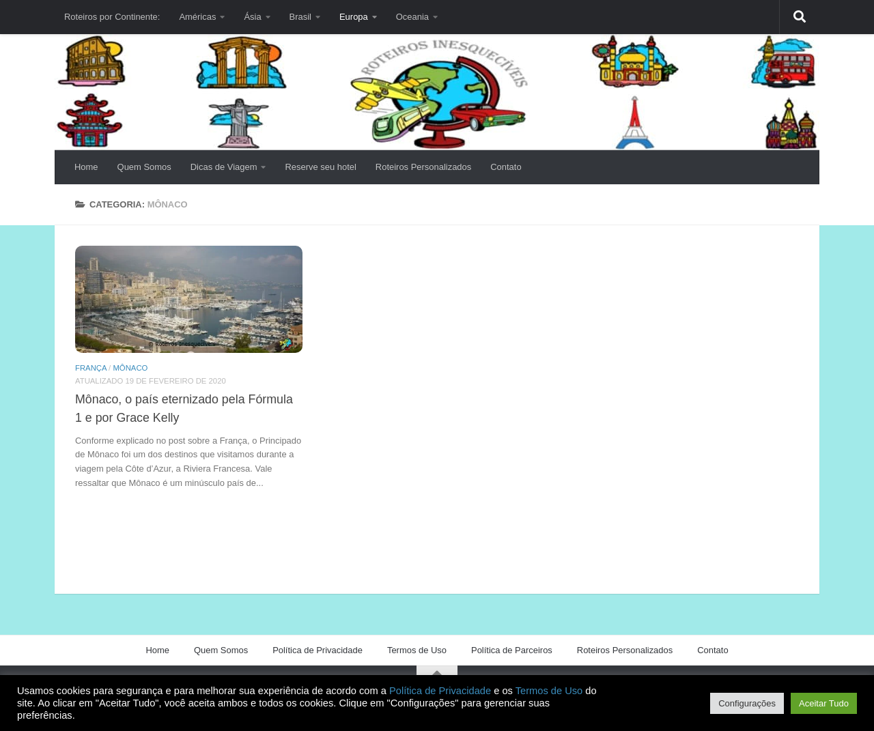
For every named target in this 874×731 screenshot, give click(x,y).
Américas (197, 17)
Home (86, 167)
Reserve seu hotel (320, 167)
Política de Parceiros (511, 650)
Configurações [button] (747, 703)
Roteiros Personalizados (423, 167)
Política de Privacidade (317, 650)
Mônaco (130, 368)
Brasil (300, 17)
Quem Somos (144, 167)
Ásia (252, 17)
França (91, 368)
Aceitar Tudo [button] (824, 703)
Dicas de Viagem (224, 167)
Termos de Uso (417, 650)
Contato (505, 167)
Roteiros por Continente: (112, 17)
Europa (353, 17)
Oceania (412, 17)
